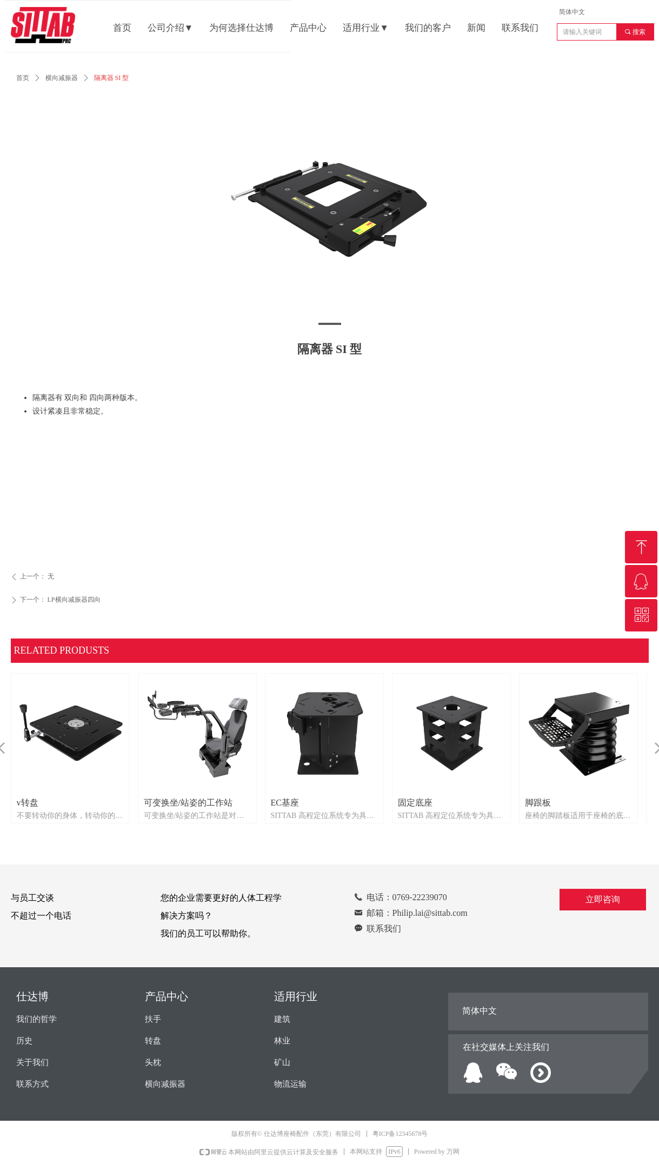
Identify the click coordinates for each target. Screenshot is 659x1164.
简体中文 (572, 12)
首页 (22, 78)
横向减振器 (61, 78)
